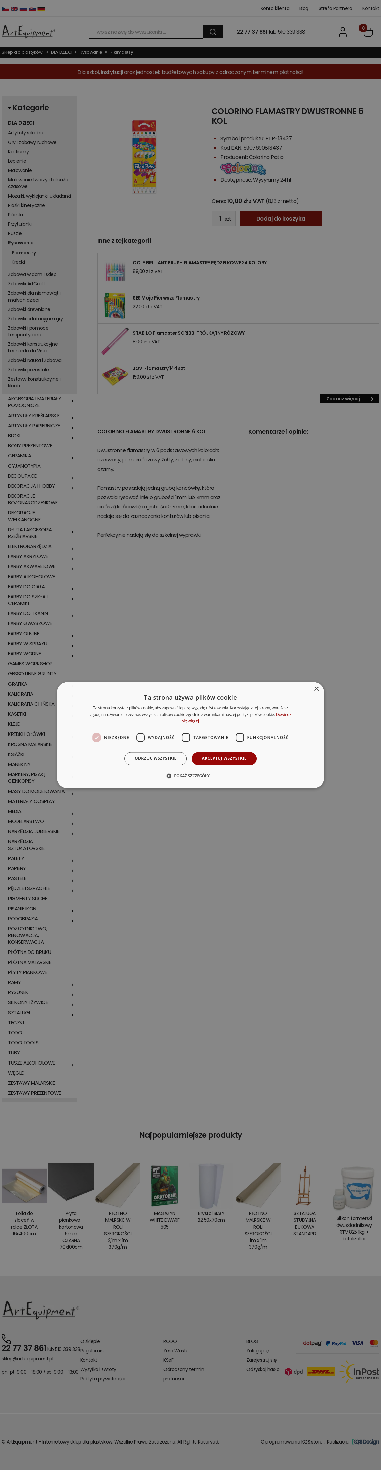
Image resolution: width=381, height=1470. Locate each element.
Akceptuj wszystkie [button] (224, 758)
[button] (190, 776)
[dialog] (190, 735)
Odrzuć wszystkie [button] (155, 758)
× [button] (316, 689)
